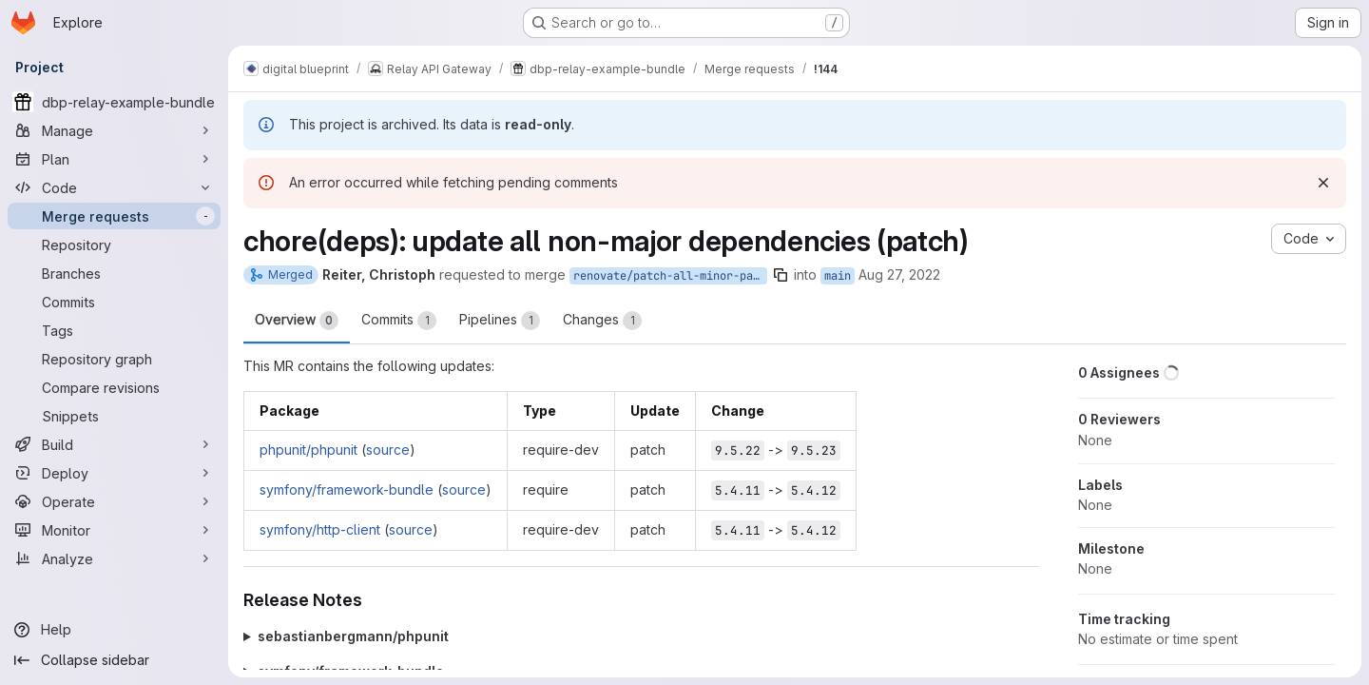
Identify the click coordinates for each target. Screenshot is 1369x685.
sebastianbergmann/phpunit (353, 636)
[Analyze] (114, 558)
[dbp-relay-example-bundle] (114, 101)
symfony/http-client (320, 529)
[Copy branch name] (780, 275)
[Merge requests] (114, 216)
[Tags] (114, 330)
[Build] (114, 444)
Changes (602, 320)
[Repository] (114, 244)
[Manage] (114, 130)
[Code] (114, 187)
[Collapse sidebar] (114, 660)
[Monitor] (114, 530)
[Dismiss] (1323, 182)
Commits (398, 320)
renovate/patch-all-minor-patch (670, 276)
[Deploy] (114, 473)
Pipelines (499, 320)
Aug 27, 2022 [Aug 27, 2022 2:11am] (899, 274)
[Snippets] (114, 415)
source (388, 449)
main (837, 276)
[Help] (114, 629)
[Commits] (114, 301)
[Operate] (114, 501)
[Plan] (114, 159)
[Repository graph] (114, 358)
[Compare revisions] (114, 387)
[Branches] (114, 273)
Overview (296, 320)
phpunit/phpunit (308, 449)
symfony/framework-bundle (347, 489)
